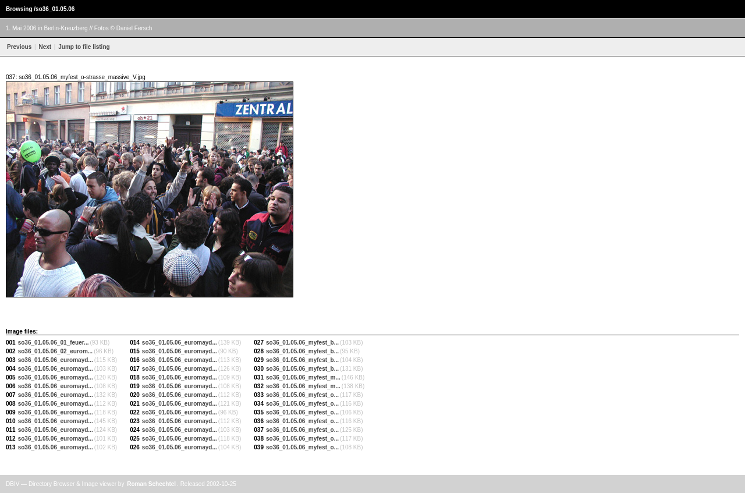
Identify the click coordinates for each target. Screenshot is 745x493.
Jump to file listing (82, 47)
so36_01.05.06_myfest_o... (302, 395)
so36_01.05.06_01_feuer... (53, 342)
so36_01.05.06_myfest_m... (303, 377)
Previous (19, 47)
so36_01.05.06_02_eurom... (55, 351)
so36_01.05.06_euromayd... (55, 360)
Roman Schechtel (151, 484)
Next (44, 47)
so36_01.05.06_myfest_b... (302, 342)
